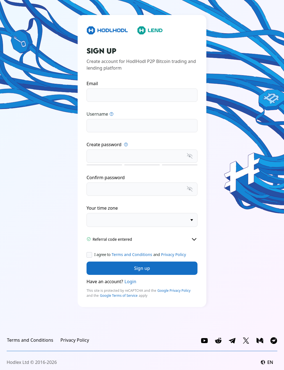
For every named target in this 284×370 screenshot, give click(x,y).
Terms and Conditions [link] (131, 254)
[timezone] (142, 220)
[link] (30, 340)
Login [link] (130, 281)
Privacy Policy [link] (173, 254)
